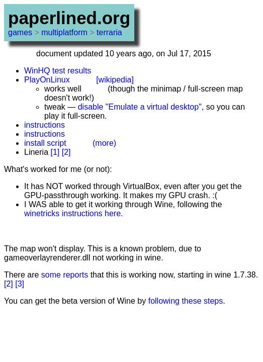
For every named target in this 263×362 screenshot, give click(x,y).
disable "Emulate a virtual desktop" (140, 107)
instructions (44, 125)
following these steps (185, 301)
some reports (64, 274)
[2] (66, 152)
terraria (109, 32)
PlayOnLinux (47, 79)
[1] (54, 152)
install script (45, 143)
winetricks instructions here (72, 213)
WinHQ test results (57, 70)
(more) (104, 143)
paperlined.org (69, 18)
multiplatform (64, 32)
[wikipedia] (115, 79)
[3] (19, 284)
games (20, 32)
